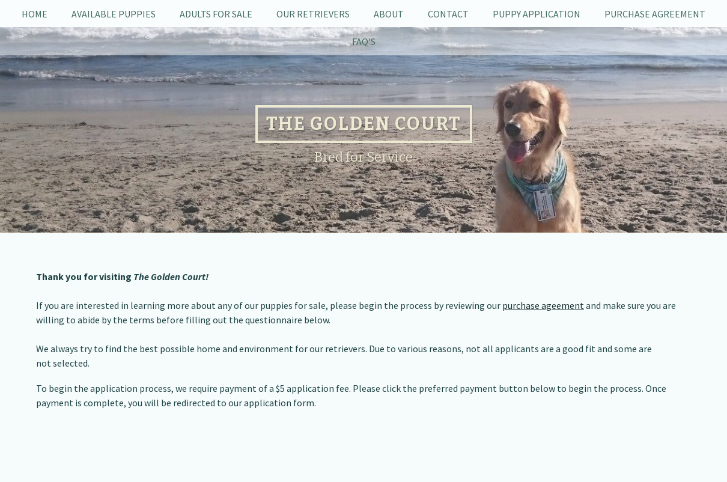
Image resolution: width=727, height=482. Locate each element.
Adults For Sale (216, 14)
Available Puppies (113, 14)
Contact (448, 14)
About (389, 14)
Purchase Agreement (654, 14)
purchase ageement (543, 305)
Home (34, 14)
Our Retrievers (313, 14)
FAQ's (364, 41)
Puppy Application (536, 14)
